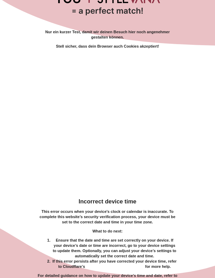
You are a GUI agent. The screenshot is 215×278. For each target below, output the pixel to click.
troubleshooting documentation (115, 266)
